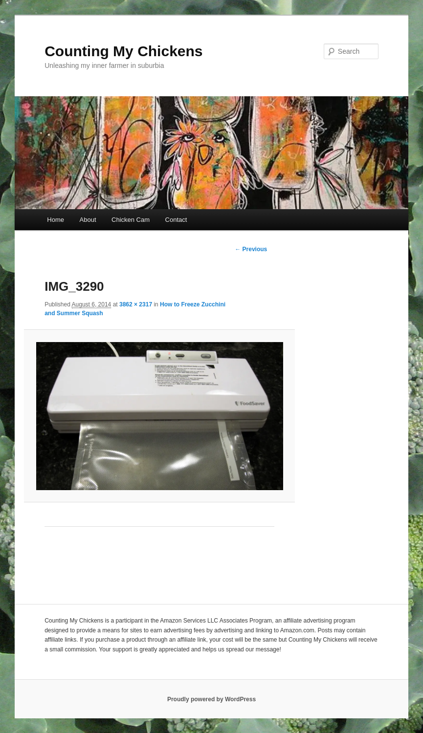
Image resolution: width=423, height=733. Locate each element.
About (88, 219)
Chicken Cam (130, 219)
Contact (176, 219)
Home (55, 219)
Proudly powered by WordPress (211, 699)
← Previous (251, 249)
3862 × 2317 (135, 304)
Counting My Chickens (123, 51)
